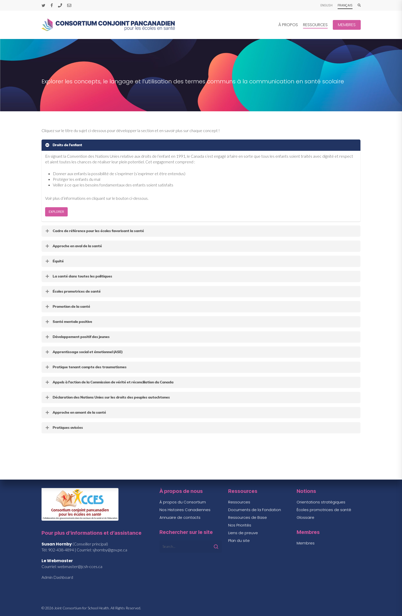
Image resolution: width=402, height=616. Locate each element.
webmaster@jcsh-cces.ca (79, 566)
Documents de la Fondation (254, 509)
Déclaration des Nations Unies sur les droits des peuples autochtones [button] (107, 397)
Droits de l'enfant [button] (63, 145)
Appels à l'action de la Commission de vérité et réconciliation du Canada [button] (109, 382)
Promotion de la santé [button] (67, 306)
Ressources (239, 502)
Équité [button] (54, 261)
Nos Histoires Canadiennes (184, 509)
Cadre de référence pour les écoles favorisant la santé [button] (94, 230)
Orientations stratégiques (321, 502)
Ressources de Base (247, 517)
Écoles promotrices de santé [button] (72, 291)
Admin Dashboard (57, 577)
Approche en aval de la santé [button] (73, 246)
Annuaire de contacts (179, 517)
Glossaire (305, 517)
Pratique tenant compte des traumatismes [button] (85, 367)
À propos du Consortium (182, 502)
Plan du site (239, 540)
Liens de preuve (243, 532)
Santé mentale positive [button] (68, 321)
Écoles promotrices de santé (324, 509)
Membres (306, 543)
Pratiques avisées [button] (64, 427)
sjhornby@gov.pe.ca (110, 549)
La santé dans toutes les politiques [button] (78, 276)
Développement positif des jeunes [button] (77, 336)
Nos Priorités (239, 525)
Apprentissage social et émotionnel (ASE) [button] (84, 352)
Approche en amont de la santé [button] (75, 412)
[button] (56, 211)
